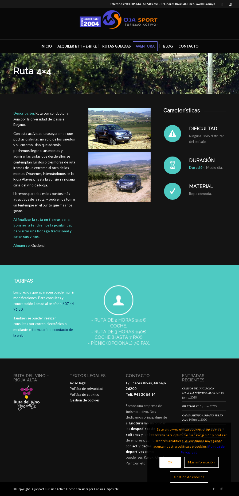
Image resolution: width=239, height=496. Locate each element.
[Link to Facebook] (222, 4)
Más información (201, 462)
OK (170, 462)
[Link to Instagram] (230, 4)
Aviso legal (78, 383)
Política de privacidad (86, 388)
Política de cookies (84, 394)
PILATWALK (190, 406)
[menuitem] (46, 46)
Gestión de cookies (85, 400)
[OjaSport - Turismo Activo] (120, 23)
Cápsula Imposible (106, 489)
